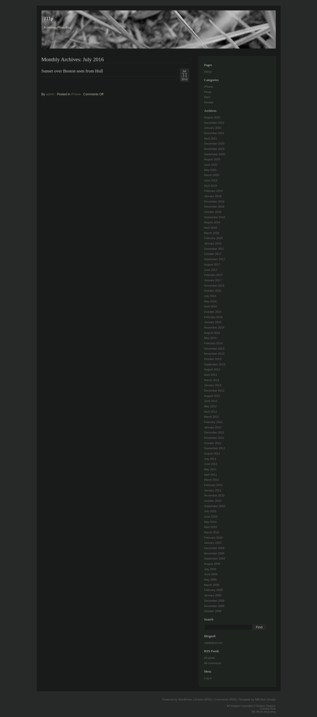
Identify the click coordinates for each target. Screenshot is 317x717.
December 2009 (214, 548)
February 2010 (213, 537)
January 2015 (213, 322)
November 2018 (214, 206)
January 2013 (213, 385)
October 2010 (213, 500)
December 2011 (214, 432)
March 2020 (211, 175)
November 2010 (214, 495)
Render (209, 102)
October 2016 (213, 290)
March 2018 (211, 233)
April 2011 (210, 474)
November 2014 (214, 327)
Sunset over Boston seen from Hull (72, 71)
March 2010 (211, 532)
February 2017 (213, 274)
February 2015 (213, 317)
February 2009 (213, 589)
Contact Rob (267, 708)
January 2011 (213, 490)
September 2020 (214, 154)
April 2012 (210, 411)
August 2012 (212, 395)
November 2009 (214, 553)
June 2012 (210, 400)
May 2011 (210, 469)
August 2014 (212, 332)
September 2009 (214, 558)
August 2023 (212, 117)
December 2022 (214, 122)
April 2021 (210, 138)
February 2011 (213, 485)
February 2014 (213, 343)
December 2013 (214, 348)
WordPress (185, 699)
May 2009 (210, 579)
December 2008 (214, 600)
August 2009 (212, 563)
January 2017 (213, 280)
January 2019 (213, 196)
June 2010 (210, 516)
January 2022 (213, 127)
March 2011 (211, 479)
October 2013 (213, 359)
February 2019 (213, 190)
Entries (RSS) (203, 699)
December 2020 (214, 143)
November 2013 (214, 353)
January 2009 (213, 595)
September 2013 (214, 364)
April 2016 (210, 306)
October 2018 (213, 211)
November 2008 (214, 605)
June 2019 (210, 180)
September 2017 (214, 259)
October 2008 (213, 611)
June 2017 (210, 269)
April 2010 (210, 526)
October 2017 (213, 253)
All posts (209, 657)
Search (209, 619)
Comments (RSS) (225, 699)
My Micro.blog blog (264, 711)
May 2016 (210, 301)
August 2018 (212, 222)
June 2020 (210, 164)
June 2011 (210, 463)
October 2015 (213, 311)
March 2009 (211, 584)
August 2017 (212, 264)
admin (50, 94)
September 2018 (214, 217)
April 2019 (210, 185)
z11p (48, 18)
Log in (208, 678)
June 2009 (210, 574)
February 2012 (213, 422)
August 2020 (212, 159)
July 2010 (210, 511)
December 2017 (214, 248)
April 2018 (210, 227)
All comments (212, 663)
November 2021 (214, 133)
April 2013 (210, 374)
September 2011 (214, 448)
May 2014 (210, 337)
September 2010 (214, 506)
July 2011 (210, 458)
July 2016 (210, 296)
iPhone (76, 94)
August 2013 (212, 369)
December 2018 (214, 201)
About (208, 71)
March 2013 (211, 380)
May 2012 (210, 406)
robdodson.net (213, 642)
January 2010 (213, 542)
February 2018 (213, 238)
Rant (207, 97)
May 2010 (210, 521)
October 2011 (213, 443)
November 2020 (214, 148)
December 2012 (214, 390)
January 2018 (213, 243)
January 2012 (213, 427)
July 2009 (210, 569)
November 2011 (214, 437)
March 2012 (211, 416)
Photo (208, 91)
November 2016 (214, 285)
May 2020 (210, 170)
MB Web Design (265, 699)
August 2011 (212, 453)
